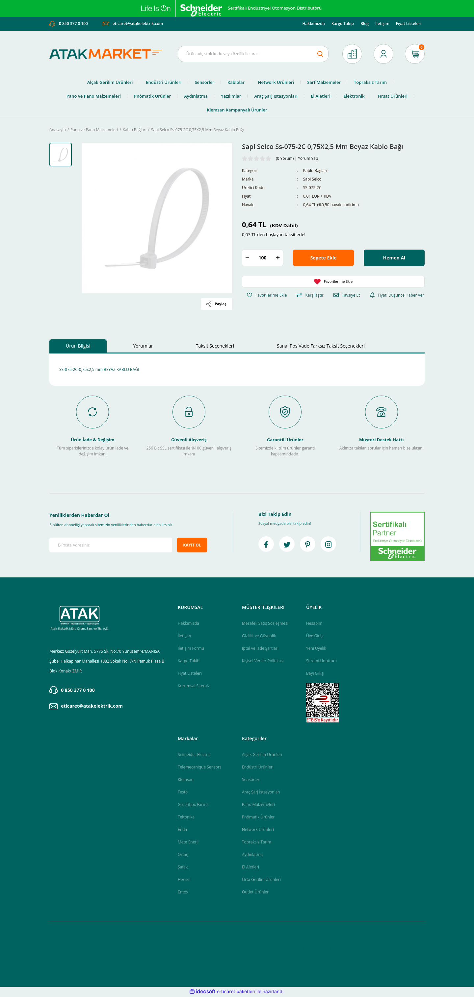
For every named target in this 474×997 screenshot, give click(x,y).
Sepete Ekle (323, 258)
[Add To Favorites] (333, 282)
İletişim (382, 24)
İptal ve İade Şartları (260, 649)
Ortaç (183, 855)
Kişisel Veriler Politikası (263, 661)
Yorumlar (143, 347)
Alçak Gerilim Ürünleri (262, 755)
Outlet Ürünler (255, 892)
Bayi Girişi (315, 674)
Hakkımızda (314, 24)
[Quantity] (262, 258)
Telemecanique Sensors (200, 767)
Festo (183, 792)
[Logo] (108, 55)
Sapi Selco (312, 180)
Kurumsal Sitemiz (194, 686)
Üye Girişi (315, 636)
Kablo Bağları (315, 171)
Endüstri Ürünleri (258, 767)
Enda (182, 830)
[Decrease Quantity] (247, 258)
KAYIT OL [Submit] (192, 545)
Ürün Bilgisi (78, 347)
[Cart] (415, 54)
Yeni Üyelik (316, 649)
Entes (183, 892)
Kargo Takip (342, 24)
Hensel (184, 880)
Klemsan (186, 780)
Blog (364, 24)
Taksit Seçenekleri (215, 347)
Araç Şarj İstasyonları (261, 792)
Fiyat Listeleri (408, 24)
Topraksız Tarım (256, 842)
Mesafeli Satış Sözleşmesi (265, 624)
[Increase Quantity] (278, 258)
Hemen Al (394, 258)
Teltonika (186, 817)
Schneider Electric (194, 755)
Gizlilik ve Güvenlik (259, 636)
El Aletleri (250, 867)
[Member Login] (383, 54)
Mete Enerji (188, 842)
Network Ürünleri (258, 830)
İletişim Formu (191, 649)
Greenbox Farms (193, 805)
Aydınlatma (252, 855)
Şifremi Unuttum (321, 661)
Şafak (183, 867)
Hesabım (314, 624)
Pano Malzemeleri (258, 805)
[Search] (253, 54)
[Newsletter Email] (110, 546)
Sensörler (250, 780)
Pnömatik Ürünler (258, 817)
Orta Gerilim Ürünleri (261, 880)
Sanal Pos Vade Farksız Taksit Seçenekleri (321, 347)
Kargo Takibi (189, 661)
